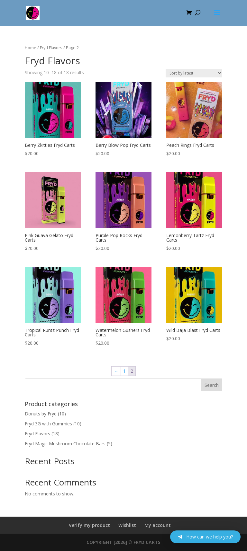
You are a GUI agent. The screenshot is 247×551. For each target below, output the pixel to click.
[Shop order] (194, 73)
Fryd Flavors (51, 47)
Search (212, 385)
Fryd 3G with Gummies (48, 424)
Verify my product (89, 525)
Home (30, 47)
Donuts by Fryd (41, 414)
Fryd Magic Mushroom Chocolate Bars (65, 443)
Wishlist (127, 525)
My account (157, 525)
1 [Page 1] (124, 371)
